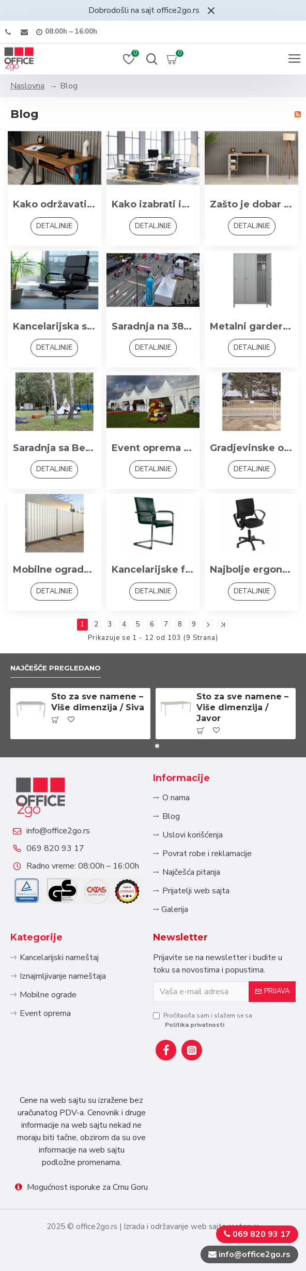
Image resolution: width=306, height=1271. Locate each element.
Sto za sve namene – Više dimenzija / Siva (97, 702)
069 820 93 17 (55, 848)
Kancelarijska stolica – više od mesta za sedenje (54, 326)
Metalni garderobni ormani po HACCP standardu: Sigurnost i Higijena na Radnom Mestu (251, 326)
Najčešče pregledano (55, 668)
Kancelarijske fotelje (153, 569)
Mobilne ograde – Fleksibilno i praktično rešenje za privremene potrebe (54, 569)
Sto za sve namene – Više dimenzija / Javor (242, 707)
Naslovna (27, 86)
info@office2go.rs (58, 830)
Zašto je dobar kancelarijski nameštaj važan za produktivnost (251, 204)
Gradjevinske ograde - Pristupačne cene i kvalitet (251, 448)
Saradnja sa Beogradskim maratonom (54, 448)
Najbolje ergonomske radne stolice (251, 569)
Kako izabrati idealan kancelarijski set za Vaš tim (153, 204)
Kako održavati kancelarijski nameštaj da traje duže (54, 204)
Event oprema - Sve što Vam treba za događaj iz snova (153, 448)
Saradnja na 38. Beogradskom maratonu (153, 326)
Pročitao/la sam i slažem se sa (202, 1020)
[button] (149, 746)
